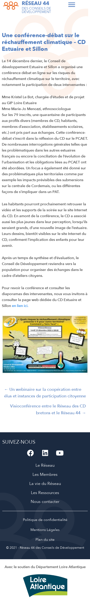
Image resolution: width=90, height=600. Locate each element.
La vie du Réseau (45, 484)
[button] (30, 453)
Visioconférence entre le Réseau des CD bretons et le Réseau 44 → (48, 409)
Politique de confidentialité (45, 519)
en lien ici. (19, 305)
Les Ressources (45, 493)
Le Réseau (45, 465)
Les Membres (45, 474)
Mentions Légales (45, 529)
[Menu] (71, 5)
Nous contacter (45, 502)
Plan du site (45, 539)
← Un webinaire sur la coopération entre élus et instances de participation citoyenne (45, 393)
